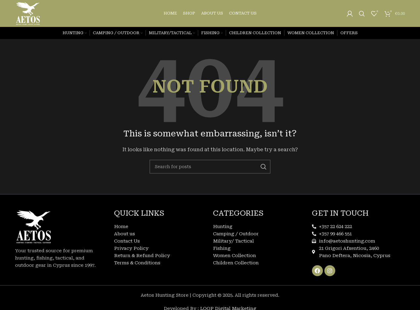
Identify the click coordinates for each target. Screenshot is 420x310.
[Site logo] (28, 13)
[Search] (362, 14)
